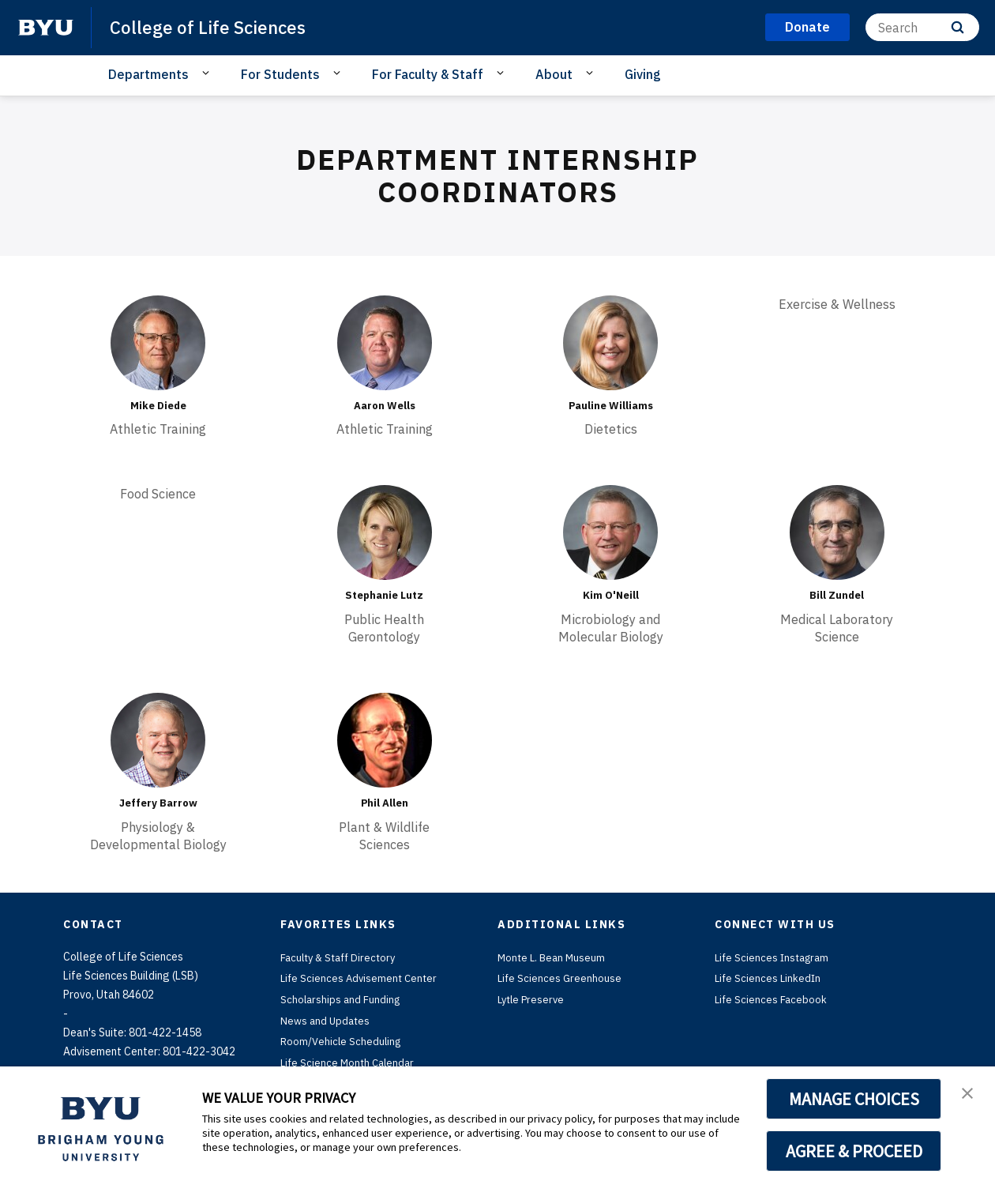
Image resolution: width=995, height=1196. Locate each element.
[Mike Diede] (158, 342)
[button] (969, 1095)
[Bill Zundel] (837, 532)
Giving (643, 74)
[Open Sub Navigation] (208, 73)
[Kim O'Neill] (610, 532)
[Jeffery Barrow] (158, 739)
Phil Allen (385, 802)
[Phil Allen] (384, 739)
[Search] (922, 27)
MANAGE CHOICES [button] (854, 1099)
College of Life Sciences (213, 26)
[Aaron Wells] (384, 342)
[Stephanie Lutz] (384, 532)
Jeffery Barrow (158, 802)
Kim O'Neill (610, 595)
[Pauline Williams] (610, 342)
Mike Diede (158, 405)
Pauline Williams (610, 405)
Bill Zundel (836, 595)
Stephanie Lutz (384, 595)
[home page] (45, 28)
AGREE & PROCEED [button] (854, 1151)
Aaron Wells (384, 405)
